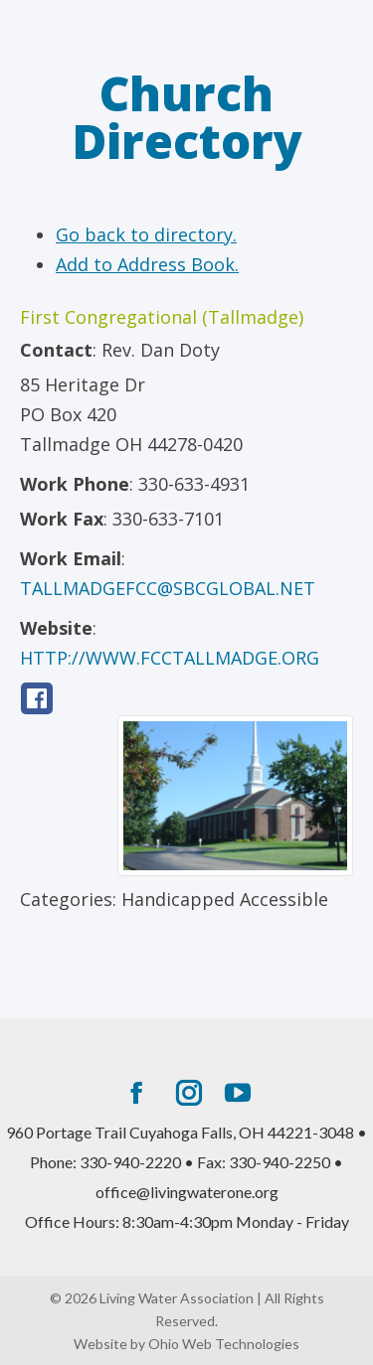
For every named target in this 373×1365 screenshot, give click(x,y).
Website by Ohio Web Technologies (186, 1343)
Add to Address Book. (147, 264)
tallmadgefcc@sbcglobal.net (167, 588)
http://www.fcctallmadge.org (169, 658)
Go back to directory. (146, 234)
